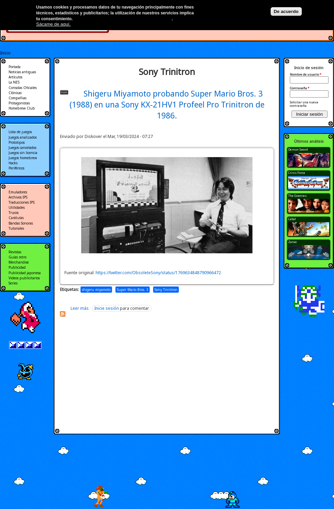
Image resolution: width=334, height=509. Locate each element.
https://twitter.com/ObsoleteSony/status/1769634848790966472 (158, 273)
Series (13, 283)
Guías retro (17, 257)
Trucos (13, 212)
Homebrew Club (22, 108)
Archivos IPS (18, 197)
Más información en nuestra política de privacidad (123, 18)
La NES (14, 82)
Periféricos (16, 168)
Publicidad (17, 267)
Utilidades (17, 207)
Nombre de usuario (305, 74)
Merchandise (19, 262)
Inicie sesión (106, 308)
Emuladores (18, 192)
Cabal (292, 219)
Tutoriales (16, 228)
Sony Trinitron (165, 289)
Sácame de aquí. (53, 24)
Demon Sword (298, 149)
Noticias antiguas (22, 71)
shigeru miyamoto (96, 289)
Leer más (80, 308)
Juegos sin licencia (23, 152)
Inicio (5, 53)
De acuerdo (286, 11)
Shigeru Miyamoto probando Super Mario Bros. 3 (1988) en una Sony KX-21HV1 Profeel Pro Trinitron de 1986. (167, 104)
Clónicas (15, 92)
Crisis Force (296, 172)
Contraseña (299, 88)
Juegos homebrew (23, 157)
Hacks (13, 163)
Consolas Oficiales (23, 87)
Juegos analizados (23, 137)
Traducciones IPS (22, 202)
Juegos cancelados (22, 147)
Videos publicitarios (24, 278)
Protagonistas (19, 103)
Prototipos (17, 142)
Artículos (15, 77)
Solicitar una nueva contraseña (304, 104)
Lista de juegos (20, 131)
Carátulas (16, 217)
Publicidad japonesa (25, 272)
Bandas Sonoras (21, 223)
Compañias (17, 98)
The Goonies (297, 195)
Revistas (15, 252)
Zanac (292, 242)
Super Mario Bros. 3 (132, 289)
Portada (15, 66)
